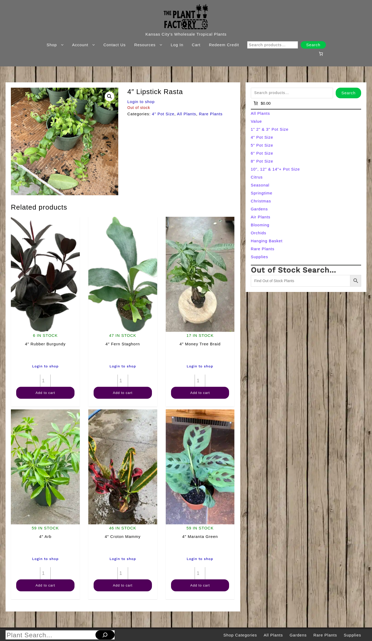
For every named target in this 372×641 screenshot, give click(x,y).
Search (313, 45)
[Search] (105, 634)
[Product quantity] (45, 381)
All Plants (186, 114)
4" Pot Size (163, 114)
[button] (109, 96)
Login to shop (141, 101)
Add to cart (45, 393)
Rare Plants (210, 114)
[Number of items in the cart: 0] (321, 54)
